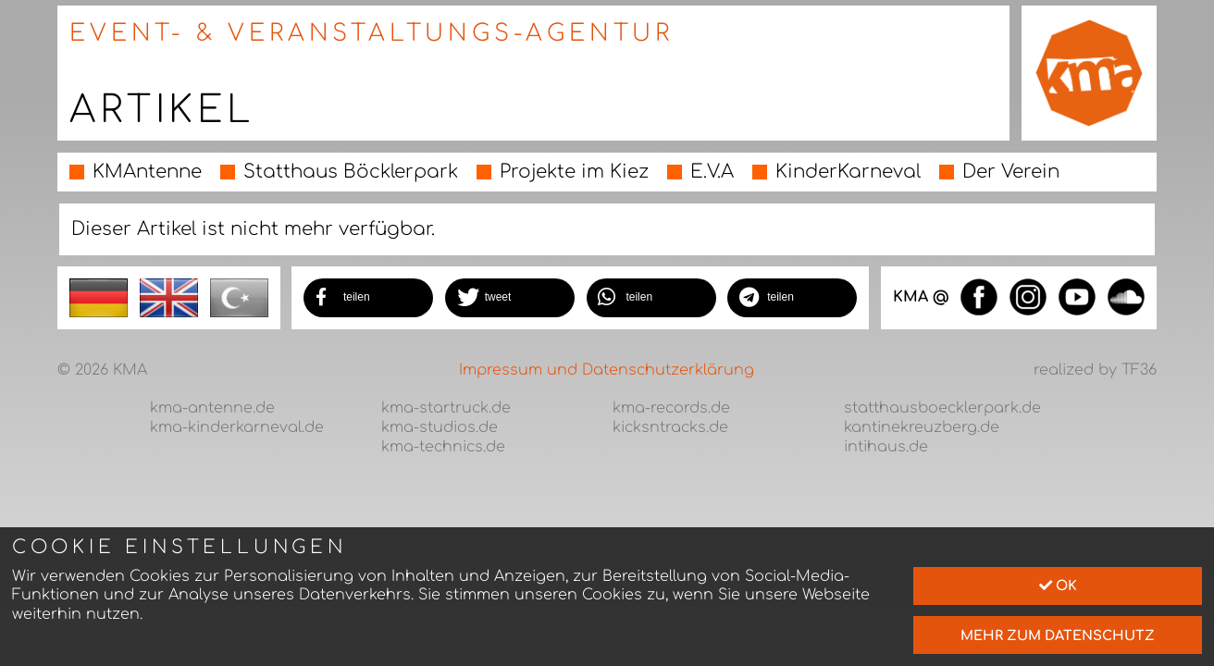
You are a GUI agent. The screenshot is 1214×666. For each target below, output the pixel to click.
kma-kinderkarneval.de (237, 427)
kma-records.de (671, 408)
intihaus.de (886, 446)
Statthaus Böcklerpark (350, 171)
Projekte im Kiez (574, 171)
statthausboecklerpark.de (942, 408)
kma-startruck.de (446, 408)
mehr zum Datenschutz (1057, 635)
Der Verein (1010, 171)
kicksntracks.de (670, 427)
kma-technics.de (443, 446)
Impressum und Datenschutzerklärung (606, 370)
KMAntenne (147, 171)
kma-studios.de (439, 427)
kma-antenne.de (212, 408)
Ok (1058, 585)
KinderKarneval (848, 171)
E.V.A (712, 171)
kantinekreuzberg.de (921, 427)
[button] (368, 297)
